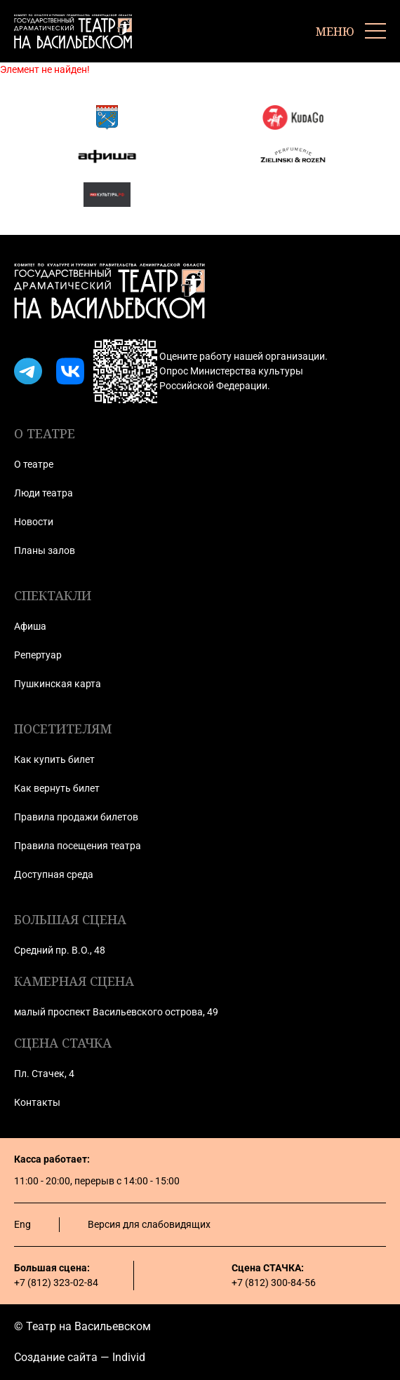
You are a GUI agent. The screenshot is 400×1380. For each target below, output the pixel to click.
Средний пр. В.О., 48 (59, 950)
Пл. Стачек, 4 (44, 1073)
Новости (33, 521)
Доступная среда (53, 874)
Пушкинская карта (57, 683)
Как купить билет (54, 759)
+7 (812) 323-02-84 (56, 1282)
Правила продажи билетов (76, 817)
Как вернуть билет (57, 788)
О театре (33, 464)
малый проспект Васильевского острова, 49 (116, 1011)
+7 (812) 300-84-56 (274, 1282)
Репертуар (38, 655)
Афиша (30, 626)
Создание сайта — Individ (79, 1357)
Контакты (37, 1102)
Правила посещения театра (77, 845)
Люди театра (43, 493)
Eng (22, 1224)
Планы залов (44, 550)
